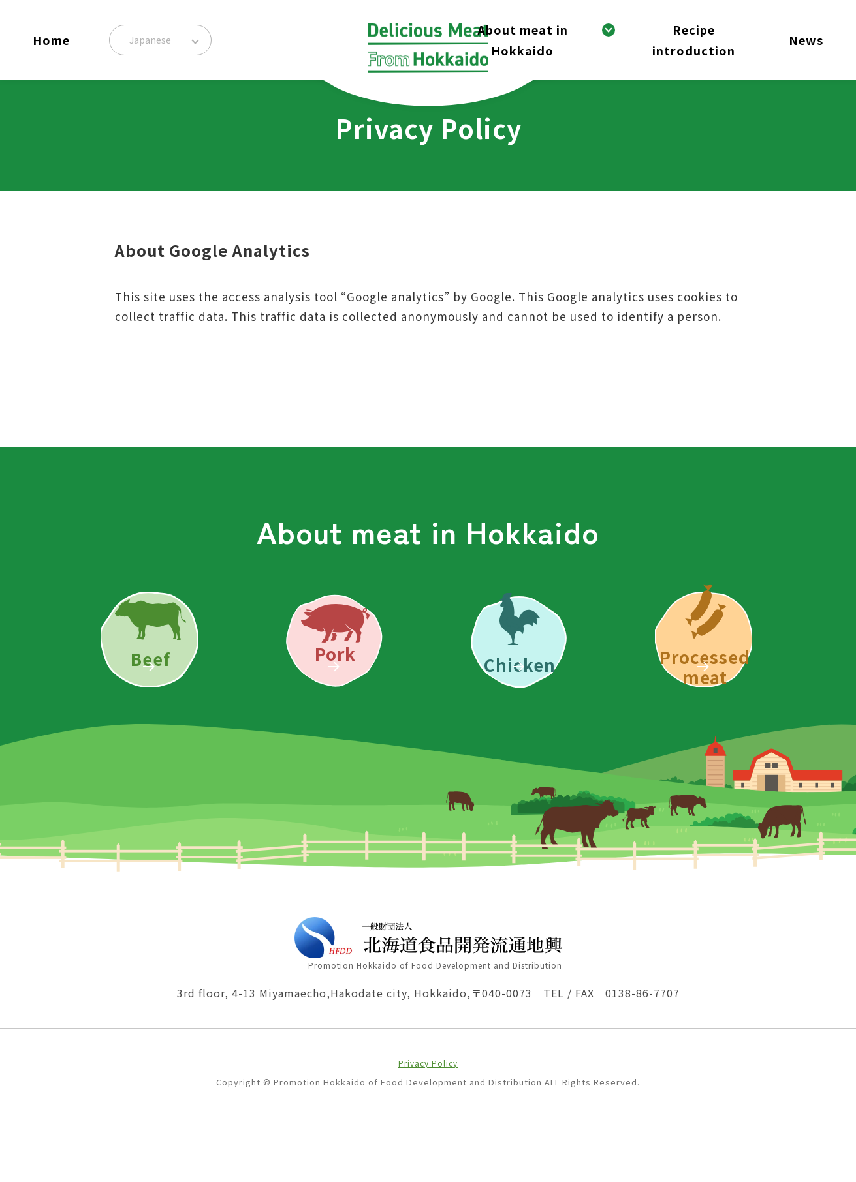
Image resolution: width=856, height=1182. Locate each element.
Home (51, 39)
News (806, 39)
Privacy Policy (428, 1121)
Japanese (150, 39)
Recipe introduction (693, 40)
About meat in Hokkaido (522, 40)
